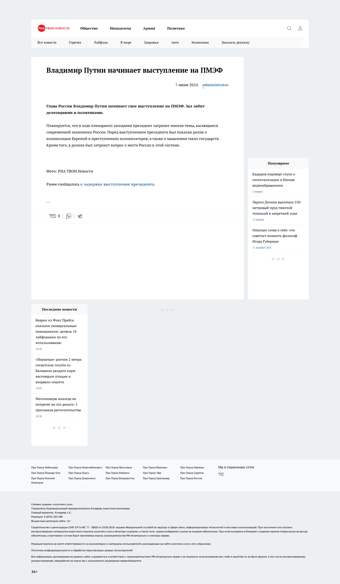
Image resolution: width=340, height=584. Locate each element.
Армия (149, 28)
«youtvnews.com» (62, 504)
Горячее (75, 42)
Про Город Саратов (192, 472)
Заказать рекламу (236, 42)
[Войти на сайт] (300, 28)
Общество (89, 28)
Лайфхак (101, 42)
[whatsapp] (68, 216)
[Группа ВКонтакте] (221, 474)
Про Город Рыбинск (117, 472)
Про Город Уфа (152, 472)
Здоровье (151, 42)
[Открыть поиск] (289, 28)
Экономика (200, 42)
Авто (175, 42)
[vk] (53, 216)
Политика (176, 28)
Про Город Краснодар (156, 478)
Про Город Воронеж (155, 467)
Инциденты (120, 28)
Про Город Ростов (191, 478)
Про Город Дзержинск (82, 478)
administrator (215, 84)
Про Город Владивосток (120, 478)
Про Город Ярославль (119, 467)
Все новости (47, 42)
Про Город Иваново (192, 467)
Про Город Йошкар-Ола (45, 472)
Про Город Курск (79, 472)
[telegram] (81, 216)
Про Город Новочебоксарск (85, 467)
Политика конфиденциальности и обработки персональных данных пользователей (81, 550)
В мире (126, 42)
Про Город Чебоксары (44, 467)
